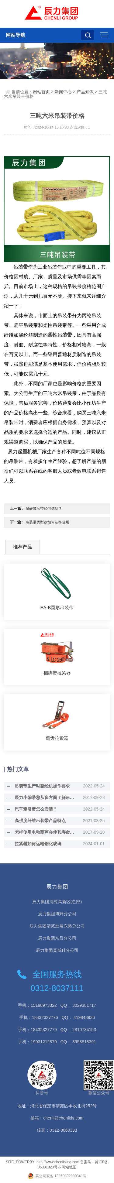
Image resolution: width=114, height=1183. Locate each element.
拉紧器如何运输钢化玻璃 (38, 843)
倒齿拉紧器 (57, 738)
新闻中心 (63, 91)
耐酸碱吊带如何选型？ (44, 508)
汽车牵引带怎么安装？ (36, 809)
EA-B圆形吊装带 (57, 607)
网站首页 (41, 91)
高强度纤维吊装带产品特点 (40, 820)
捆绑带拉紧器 (57, 672)
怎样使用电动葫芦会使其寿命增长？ (45, 832)
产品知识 (85, 91)
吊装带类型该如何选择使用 (47, 522)
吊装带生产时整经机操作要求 (42, 786)
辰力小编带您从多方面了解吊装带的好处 (45, 797)
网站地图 (69, 1167)
